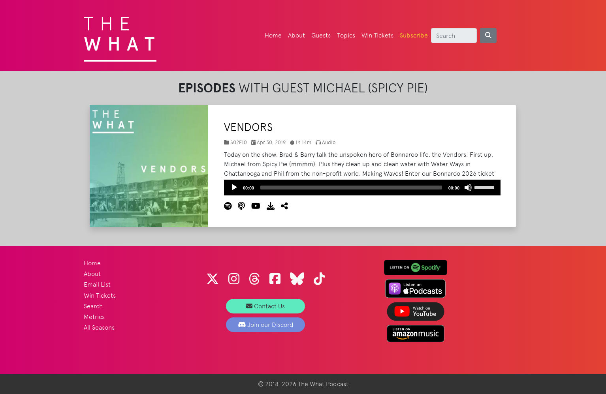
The (122, 32)
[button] (281, 206)
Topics (346, 35)
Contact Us (265, 306)
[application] (362, 187)
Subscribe (414, 35)
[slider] (351, 187)
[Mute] (468, 187)
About (296, 35)
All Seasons (99, 327)
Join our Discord (266, 324)
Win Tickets (377, 35)
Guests (321, 35)
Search (93, 306)
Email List (97, 284)
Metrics (94, 317)
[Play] (234, 187)
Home (273, 35)
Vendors (248, 127)
